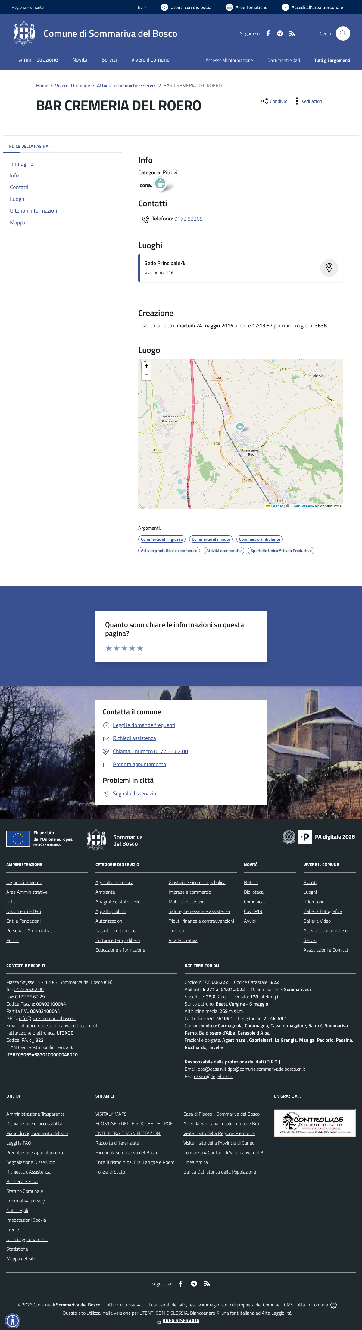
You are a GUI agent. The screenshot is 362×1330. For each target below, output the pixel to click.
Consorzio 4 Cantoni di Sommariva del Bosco (227, 1152)
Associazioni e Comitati (326, 949)
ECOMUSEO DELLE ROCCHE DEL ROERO (137, 1123)
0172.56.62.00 (29, 989)
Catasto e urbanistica (116, 930)
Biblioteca (254, 892)
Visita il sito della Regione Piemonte (219, 1133)
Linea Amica (195, 1162)
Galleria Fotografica (323, 911)
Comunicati (255, 901)
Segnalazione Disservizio (30, 1162)
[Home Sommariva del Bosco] (94, 33)
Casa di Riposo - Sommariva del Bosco (221, 1113)
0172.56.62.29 (30, 996)
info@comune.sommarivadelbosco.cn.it (59, 1025)
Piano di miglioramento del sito (37, 1133)
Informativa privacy (25, 1200)
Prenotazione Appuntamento (35, 1152)
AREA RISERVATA (177, 1320)
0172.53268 (188, 218)
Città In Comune (311, 1304)
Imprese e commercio (190, 892)
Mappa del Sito (21, 1258)
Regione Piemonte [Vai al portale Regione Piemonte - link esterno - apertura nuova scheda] (28, 7)
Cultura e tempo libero (117, 940)
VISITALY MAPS (111, 1113)
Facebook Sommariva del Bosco (126, 1152)
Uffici (11, 901)
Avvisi (250, 920)
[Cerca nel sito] (343, 33)
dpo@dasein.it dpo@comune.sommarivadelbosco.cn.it (251, 1069)
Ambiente (105, 892)
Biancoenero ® (204, 1312)
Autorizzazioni (109, 920)
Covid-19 (253, 911)
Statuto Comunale (24, 1191)
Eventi (310, 882)
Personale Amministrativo (32, 930)
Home (42, 85)
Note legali (17, 1210)
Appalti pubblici (110, 911)
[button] (243, 428)
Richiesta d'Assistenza (28, 1171)
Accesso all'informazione (229, 60)
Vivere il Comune (72, 85)
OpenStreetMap (304, 506)
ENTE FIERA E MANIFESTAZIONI (128, 1133)
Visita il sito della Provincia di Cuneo (218, 1142)
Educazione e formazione (120, 949)
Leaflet (274, 506)
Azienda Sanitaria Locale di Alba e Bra (221, 1123)
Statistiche (17, 1249)
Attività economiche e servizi (127, 85)
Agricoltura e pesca (114, 882)
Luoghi (310, 892)
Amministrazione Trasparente (35, 1113)
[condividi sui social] (274, 101)
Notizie (251, 882)
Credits (13, 1229)
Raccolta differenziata (117, 1142)
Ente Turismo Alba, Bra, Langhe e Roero (134, 1162)
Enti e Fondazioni (23, 920)
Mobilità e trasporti (187, 901)
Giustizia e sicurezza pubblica (197, 882)
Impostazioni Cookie (26, 1220)
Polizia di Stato (110, 1171)
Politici (12, 940)
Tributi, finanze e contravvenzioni (201, 920)
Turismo (176, 930)
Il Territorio (314, 901)
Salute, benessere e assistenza (199, 911)
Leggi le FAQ (18, 1142)
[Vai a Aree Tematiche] (247, 7)
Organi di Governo (24, 882)
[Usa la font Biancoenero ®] (186, 7)
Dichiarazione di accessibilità (34, 1123)
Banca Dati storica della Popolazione (219, 1171)
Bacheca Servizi (22, 1181)
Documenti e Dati (23, 911)
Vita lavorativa (183, 940)
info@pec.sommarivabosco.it (47, 1018)
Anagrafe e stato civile (117, 901)
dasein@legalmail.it (213, 1076)
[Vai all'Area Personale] (312, 7)
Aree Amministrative (27, 892)
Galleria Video (317, 920)
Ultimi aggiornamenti (27, 1239)
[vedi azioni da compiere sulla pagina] (308, 101)
